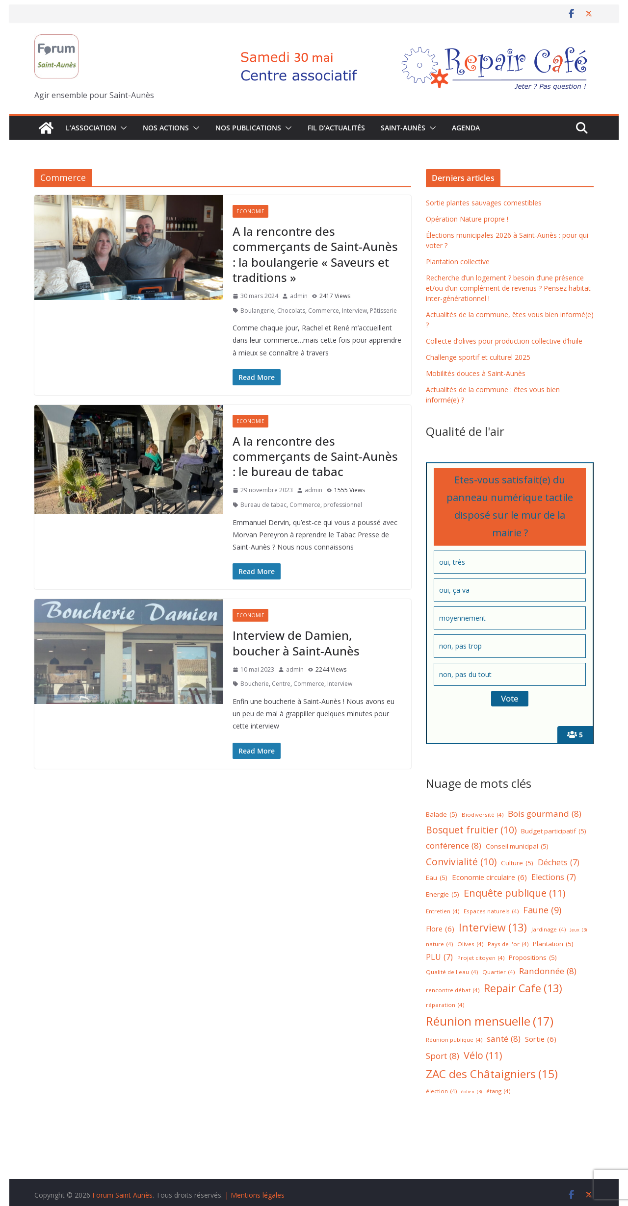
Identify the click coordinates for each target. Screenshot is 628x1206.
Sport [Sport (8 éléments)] (442, 1056)
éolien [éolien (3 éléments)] (471, 1092)
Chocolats (291, 310)
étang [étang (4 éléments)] (498, 1091)
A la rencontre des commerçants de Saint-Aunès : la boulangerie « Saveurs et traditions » (315, 254)
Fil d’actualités (336, 127)
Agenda (466, 127)
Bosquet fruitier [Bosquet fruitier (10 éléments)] (471, 830)
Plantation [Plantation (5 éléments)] (553, 944)
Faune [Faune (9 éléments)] (542, 910)
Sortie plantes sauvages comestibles (484, 202)
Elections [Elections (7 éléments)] (553, 877)
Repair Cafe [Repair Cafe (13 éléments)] (523, 988)
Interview (354, 310)
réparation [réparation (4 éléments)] (445, 1005)
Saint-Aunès (403, 127)
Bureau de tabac (263, 505)
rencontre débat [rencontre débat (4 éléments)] (452, 990)
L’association (91, 127)
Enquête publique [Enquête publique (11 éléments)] (515, 893)
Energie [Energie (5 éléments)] (442, 895)
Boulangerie (257, 310)
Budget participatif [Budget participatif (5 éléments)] (553, 831)
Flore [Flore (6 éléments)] (440, 928)
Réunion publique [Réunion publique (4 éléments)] (454, 1040)
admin (299, 296)
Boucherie (254, 683)
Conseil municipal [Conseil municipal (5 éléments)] (517, 847)
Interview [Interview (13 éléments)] (493, 927)
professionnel (342, 505)
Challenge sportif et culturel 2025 (478, 357)
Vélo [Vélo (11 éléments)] (483, 1055)
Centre (281, 683)
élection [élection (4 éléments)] (441, 1091)
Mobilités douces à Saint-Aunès (475, 373)
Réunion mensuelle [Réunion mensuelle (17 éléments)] (489, 1020)
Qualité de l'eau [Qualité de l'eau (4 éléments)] (452, 972)
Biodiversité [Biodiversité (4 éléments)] (482, 815)
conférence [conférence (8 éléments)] (453, 846)
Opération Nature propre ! (467, 219)
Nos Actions (166, 127)
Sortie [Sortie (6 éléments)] (540, 1039)
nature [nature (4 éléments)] (439, 944)
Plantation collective (458, 261)
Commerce (323, 310)
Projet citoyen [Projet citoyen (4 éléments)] (480, 958)
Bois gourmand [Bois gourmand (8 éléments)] (544, 814)
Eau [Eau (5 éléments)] (436, 878)
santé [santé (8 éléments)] (504, 1039)
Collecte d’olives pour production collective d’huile (504, 341)
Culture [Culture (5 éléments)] (517, 863)
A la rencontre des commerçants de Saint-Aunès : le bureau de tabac (315, 456)
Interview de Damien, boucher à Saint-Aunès (296, 642)
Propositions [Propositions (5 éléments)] (533, 958)
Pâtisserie (383, 310)
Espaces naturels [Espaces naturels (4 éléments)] (491, 911)
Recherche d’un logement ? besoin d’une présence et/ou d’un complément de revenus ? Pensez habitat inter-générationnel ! (508, 288)
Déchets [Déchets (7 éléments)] (558, 862)
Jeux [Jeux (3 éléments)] (578, 930)
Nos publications (248, 127)
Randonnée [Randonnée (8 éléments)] (547, 971)
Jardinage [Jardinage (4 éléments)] (548, 930)
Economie (250, 211)
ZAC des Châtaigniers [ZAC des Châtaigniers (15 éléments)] (492, 1074)
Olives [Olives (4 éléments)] (470, 944)
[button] (121, 128)
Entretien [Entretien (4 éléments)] (442, 911)
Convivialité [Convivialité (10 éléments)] (461, 862)
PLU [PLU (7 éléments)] (439, 957)
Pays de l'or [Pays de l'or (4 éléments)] (508, 944)
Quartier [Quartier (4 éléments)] (498, 972)
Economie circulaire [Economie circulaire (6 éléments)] (489, 877)
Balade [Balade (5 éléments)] (441, 815)
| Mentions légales (255, 1195)
